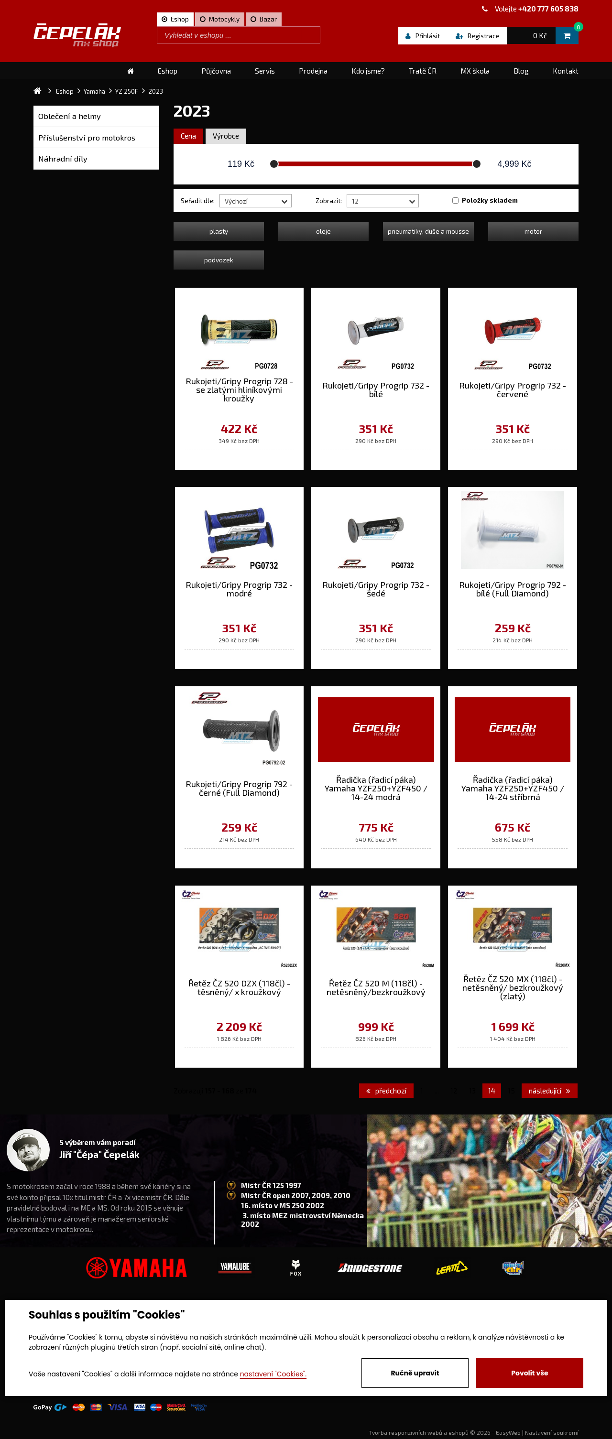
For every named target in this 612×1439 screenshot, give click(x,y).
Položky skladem (490, 200)
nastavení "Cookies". (273, 1374)
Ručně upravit (415, 1373)
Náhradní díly (62, 158)
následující (549, 1090)
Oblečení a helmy (69, 115)
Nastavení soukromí (552, 1432)
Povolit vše (529, 1373)
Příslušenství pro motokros (86, 137)
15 (511, 1090)
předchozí (386, 1090)
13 (472, 1090)
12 (454, 1090)
